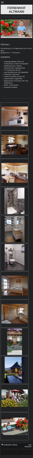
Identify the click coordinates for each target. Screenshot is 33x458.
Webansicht (28, 446)
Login (30, 444)
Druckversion (7, 444)
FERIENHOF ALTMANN (16, 9)
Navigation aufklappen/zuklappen (16, 2)
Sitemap (14, 444)
